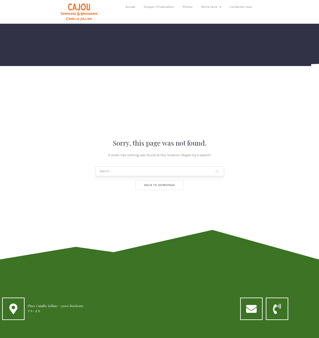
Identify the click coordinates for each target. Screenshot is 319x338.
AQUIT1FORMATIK (192, 333)
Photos (187, 7)
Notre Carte (211, 7)
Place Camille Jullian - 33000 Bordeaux (56, 272)
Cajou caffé (150, 333)
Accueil (130, 7)
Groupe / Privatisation (159, 7)
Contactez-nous (241, 7)
